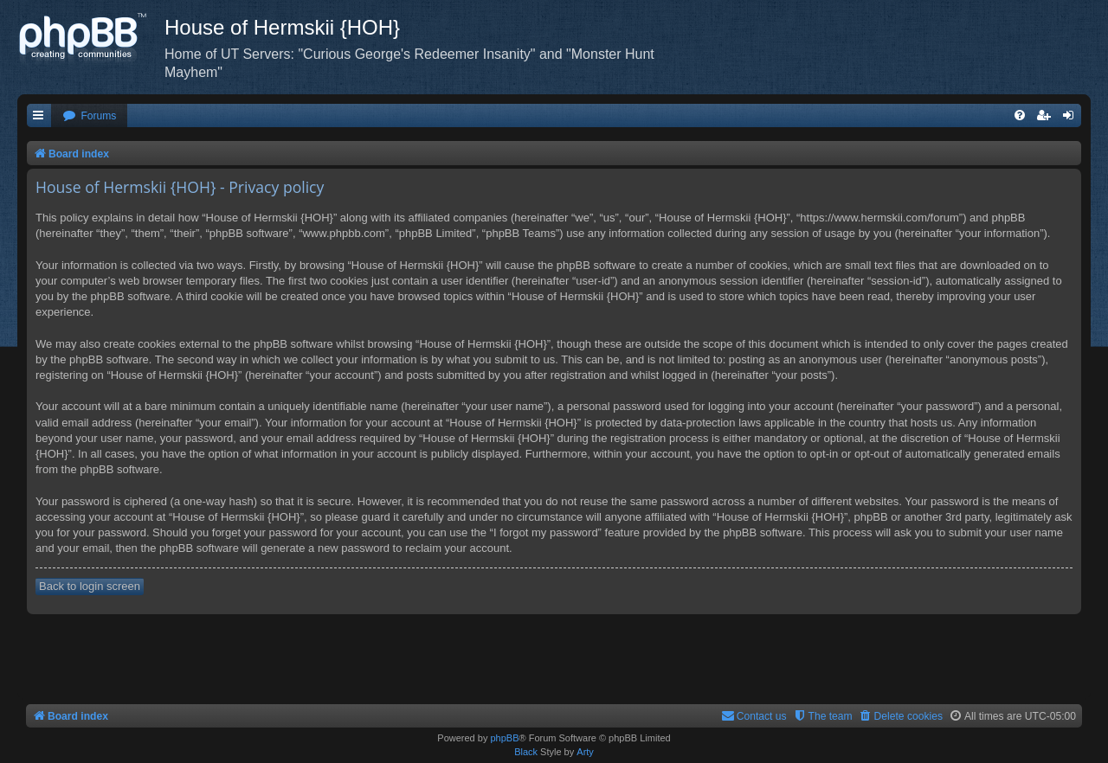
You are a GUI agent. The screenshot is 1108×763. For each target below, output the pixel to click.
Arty (585, 752)
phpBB (504, 738)
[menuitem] (89, 116)
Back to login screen (89, 586)
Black (526, 752)
